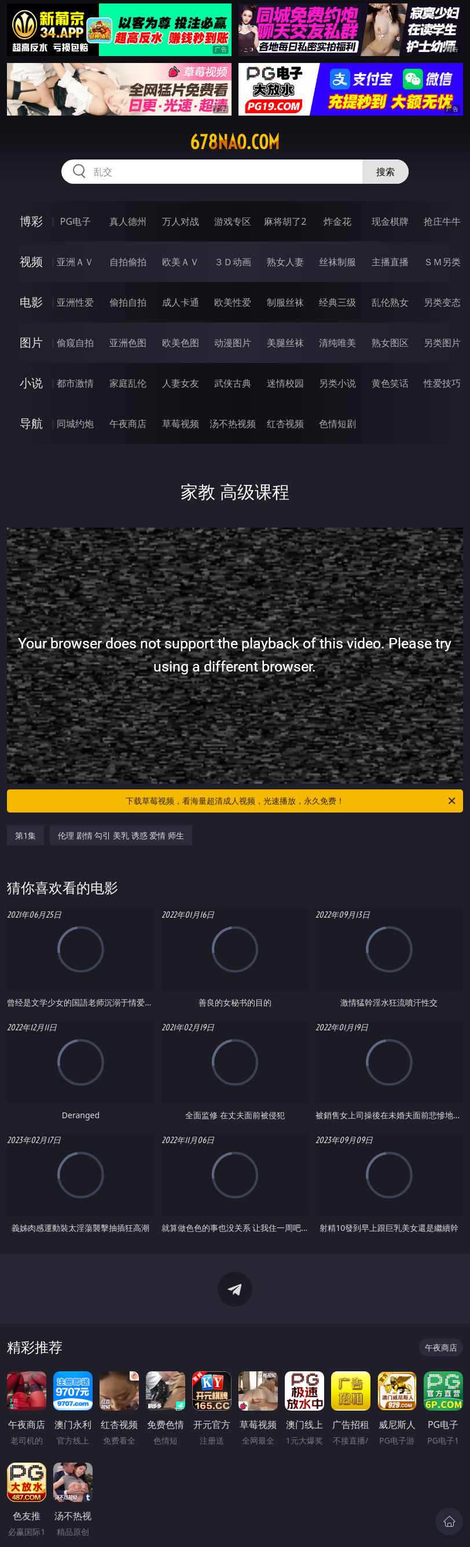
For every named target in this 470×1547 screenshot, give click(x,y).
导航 (31, 423)
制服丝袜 (285, 302)
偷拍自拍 (127, 302)
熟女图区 (390, 342)
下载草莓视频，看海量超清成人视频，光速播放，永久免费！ (291, 801)
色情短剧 (337, 423)
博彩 (31, 221)
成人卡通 (180, 302)
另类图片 (442, 342)
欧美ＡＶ (180, 261)
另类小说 (337, 383)
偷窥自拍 (75, 342)
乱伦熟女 (390, 302)
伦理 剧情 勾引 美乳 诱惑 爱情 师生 (121, 835)
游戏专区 (232, 221)
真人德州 (127, 221)
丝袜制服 (337, 261)
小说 (31, 383)
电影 (31, 302)
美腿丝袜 (285, 342)
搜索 (385, 171)
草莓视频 (180, 423)
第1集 (25, 835)
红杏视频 (285, 423)
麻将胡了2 (285, 221)
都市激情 (75, 383)
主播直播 (390, 261)
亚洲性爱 (75, 302)
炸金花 (337, 221)
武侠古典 (232, 383)
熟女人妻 (285, 261)
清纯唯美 (337, 342)
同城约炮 (75, 423)
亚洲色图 (127, 342)
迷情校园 (285, 383)
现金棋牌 (390, 221)
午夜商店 (127, 423)
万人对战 (180, 221)
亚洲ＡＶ (75, 261)
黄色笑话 (390, 383)
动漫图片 (232, 342)
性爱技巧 (442, 383)
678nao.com (235, 142)
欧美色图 (180, 342)
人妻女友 (180, 383)
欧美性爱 (232, 302)
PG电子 (75, 221)
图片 (31, 342)
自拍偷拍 (127, 261)
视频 (31, 261)
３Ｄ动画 (232, 261)
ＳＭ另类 (442, 261)
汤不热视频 (233, 423)
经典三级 (337, 302)
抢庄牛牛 (442, 221)
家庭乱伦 (127, 383)
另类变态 (442, 302)
